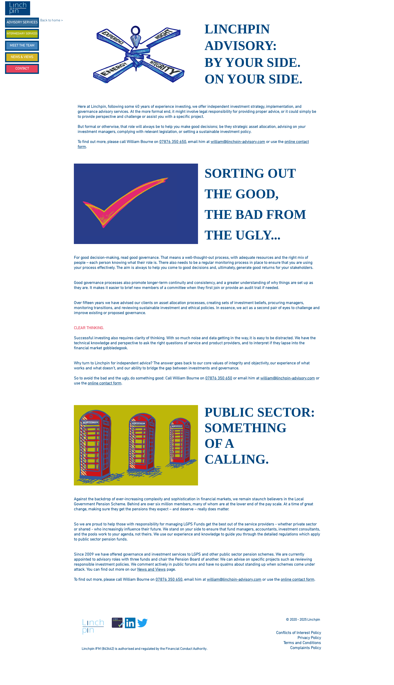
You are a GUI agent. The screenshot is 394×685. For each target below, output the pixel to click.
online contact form (104, 383)
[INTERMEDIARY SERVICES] (22, 34)
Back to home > (51, 20)
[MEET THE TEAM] (22, 46)
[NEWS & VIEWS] (22, 57)
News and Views (151, 569)
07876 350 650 (172, 141)
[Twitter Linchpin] (196, 614)
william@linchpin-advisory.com (238, 141)
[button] (136, 206)
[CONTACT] (22, 69)
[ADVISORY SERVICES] (22, 23)
